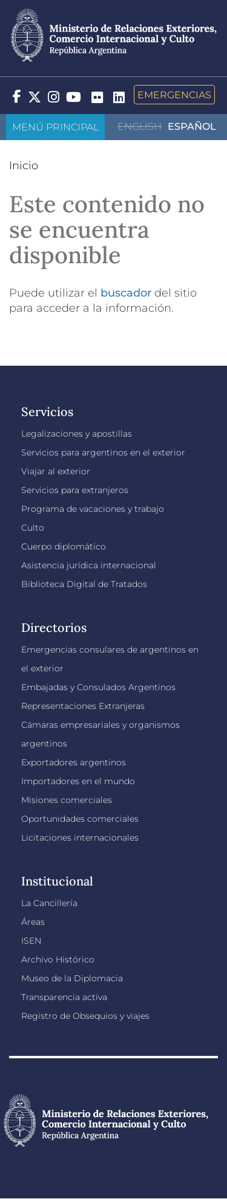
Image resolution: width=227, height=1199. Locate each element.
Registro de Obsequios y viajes (85, 1015)
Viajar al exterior (55, 471)
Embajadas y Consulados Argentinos (98, 687)
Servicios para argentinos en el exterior (103, 452)
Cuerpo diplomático (63, 546)
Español (192, 126)
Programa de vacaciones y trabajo (92, 508)
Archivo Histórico (57, 959)
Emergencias (174, 95)
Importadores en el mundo (78, 781)
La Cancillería (49, 903)
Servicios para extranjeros (74, 490)
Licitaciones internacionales (80, 837)
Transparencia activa (64, 997)
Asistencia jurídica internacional (88, 565)
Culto (32, 527)
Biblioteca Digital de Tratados (84, 584)
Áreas (33, 921)
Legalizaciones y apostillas (76, 433)
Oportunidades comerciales (80, 818)
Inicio (23, 165)
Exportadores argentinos (73, 762)
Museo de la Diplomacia (72, 978)
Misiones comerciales (66, 799)
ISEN (31, 940)
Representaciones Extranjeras (83, 705)
